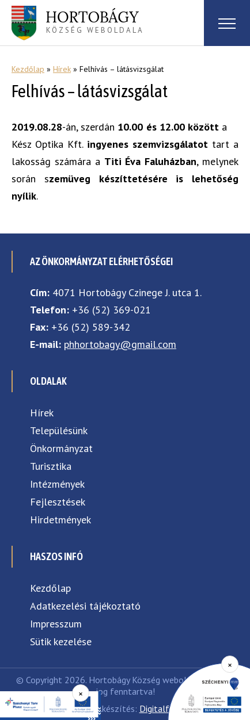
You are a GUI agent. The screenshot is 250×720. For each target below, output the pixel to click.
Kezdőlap (28, 69)
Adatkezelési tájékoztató (85, 605)
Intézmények (57, 484)
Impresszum (56, 623)
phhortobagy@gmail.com (120, 344)
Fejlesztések (57, 501)
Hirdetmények (60, 519)
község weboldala (95, 21)
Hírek (62, 69)
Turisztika (50, 466)
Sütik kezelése (61, 641)
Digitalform (162, 708)
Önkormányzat (61, 448)
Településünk (59, 430)
